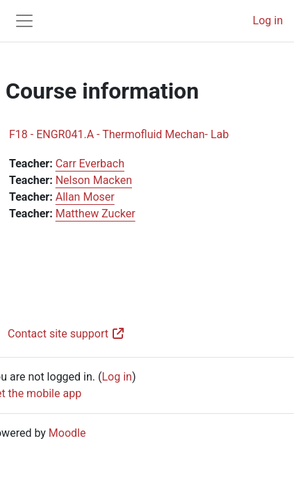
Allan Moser (85, 196)
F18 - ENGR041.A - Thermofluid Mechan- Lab (119, 134)
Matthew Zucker (96, 213)
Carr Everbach (90, 163)
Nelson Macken (94, 180)
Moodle (67, 433)
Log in (268, 20)
